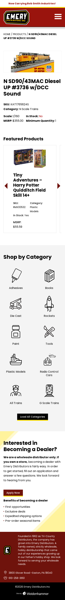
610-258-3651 (17, 578)
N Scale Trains (28, 109)
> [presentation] (59, 186)
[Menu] (58, 17)
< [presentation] (6, 186)
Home (6, 34)
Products (19, 34)
